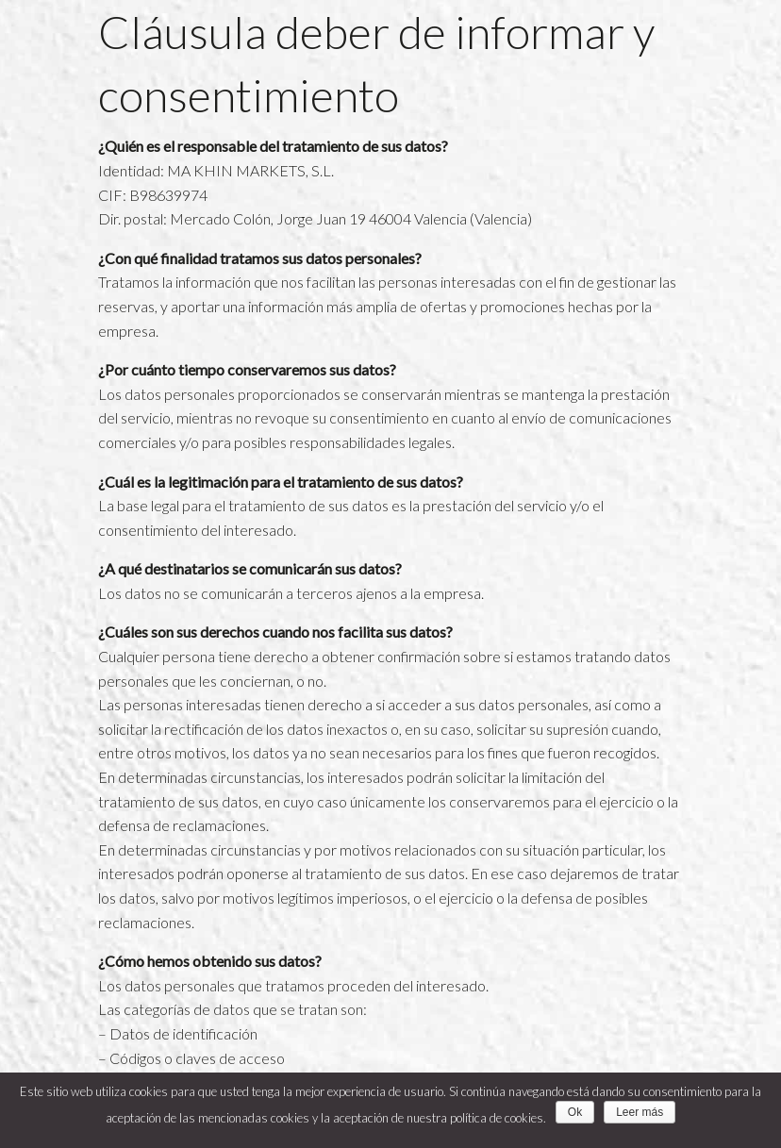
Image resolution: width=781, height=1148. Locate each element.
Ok (575, 1112)
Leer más (639, 1112)
